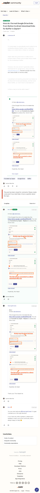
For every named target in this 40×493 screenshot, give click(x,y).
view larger (15, 139)
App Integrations (20, 478)
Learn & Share (14, 11)
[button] (36, 2)
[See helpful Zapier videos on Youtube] (29, 483)
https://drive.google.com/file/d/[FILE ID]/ (19, 219)
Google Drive (21, 178)
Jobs (20, 471)
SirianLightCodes (12, 305)
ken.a (9, 209)
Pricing (20, 461)
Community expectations (11, 443)
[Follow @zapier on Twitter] (26, 483)
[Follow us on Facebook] (17, 483)
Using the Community (10, 440)
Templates (20, 476)
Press (20, 468)
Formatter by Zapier (9, 178)
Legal (22, 490)
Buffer (29, 178)
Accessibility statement (25, 455)
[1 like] (8, 183)
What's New (25, 11)
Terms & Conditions (14, 455)
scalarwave (11, 35)
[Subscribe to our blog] (23, 483)
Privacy (28, 490)
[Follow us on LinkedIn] (20, 483)
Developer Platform (20, 466)
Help (20, 463)
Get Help (4, 11)
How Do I (5, 15)
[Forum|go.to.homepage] (12, 3)
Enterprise (20, 473)
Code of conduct (8, 438)
